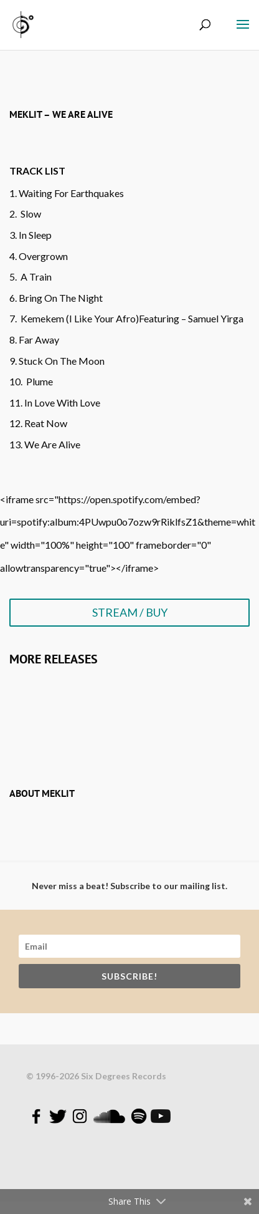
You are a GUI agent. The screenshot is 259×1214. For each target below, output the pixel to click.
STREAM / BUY (129, 612)
